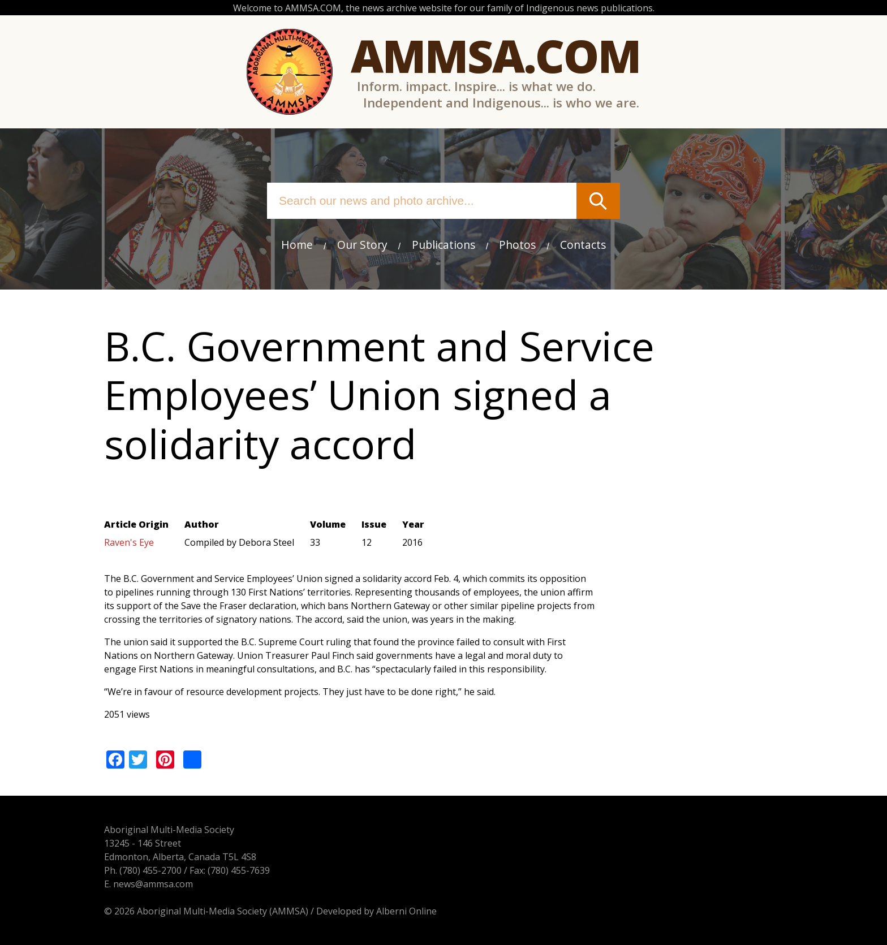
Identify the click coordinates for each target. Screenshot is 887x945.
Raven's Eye (129, 542)
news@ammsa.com (153, 884)
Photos (517, 244)
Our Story (362, 244)
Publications (443, 244)
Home (297, 244)
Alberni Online (406, 911)
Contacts (583, 244)
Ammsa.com (495, 55)
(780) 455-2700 (150, 870)
